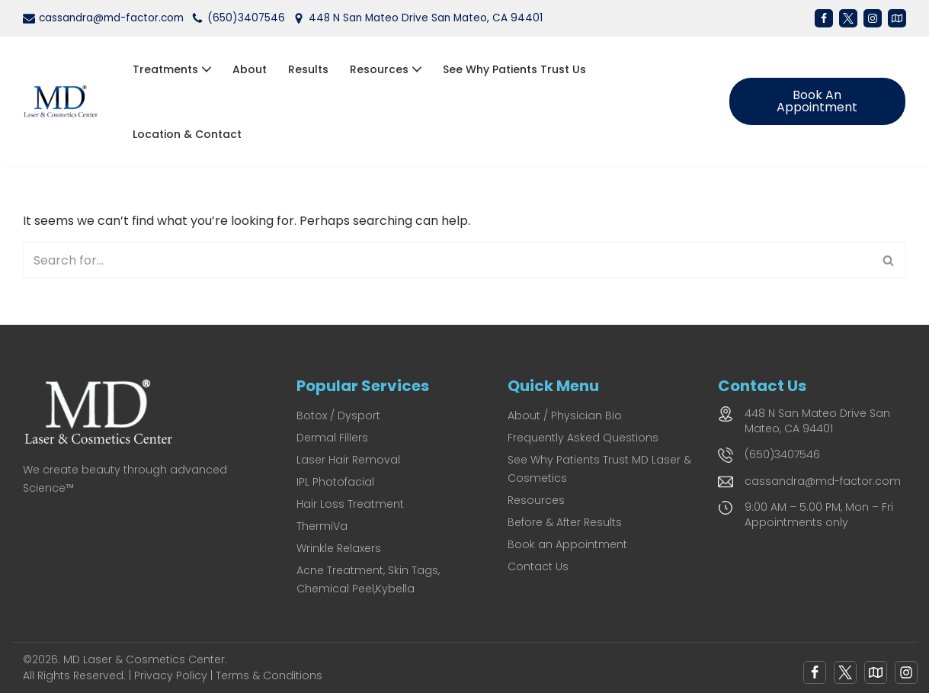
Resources (536, 500)
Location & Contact (187, 134)
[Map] (897, 18)
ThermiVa (322, 526)
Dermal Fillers (332, 437)
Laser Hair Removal (348, 459)
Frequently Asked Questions (583, 437)
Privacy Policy (170, 675)
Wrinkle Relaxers (338, 548)
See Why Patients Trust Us (514, 69)
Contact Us (538, 566)
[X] (848, 18)
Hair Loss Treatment (350, 504)
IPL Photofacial (335, 481)
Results (308, 69)
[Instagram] (872, 18)
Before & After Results (565, 522)
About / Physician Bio (565, 415)
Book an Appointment (817, 101)
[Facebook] (824, 18)
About (249, 69)
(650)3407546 (246, 18)
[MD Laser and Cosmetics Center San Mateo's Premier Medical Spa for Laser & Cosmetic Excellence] (65, 102)
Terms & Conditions (269, 675)
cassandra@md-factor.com (111, 18)
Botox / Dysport (338, 415)
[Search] (447, 260)
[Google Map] (875, 672)
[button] (206, 69)
